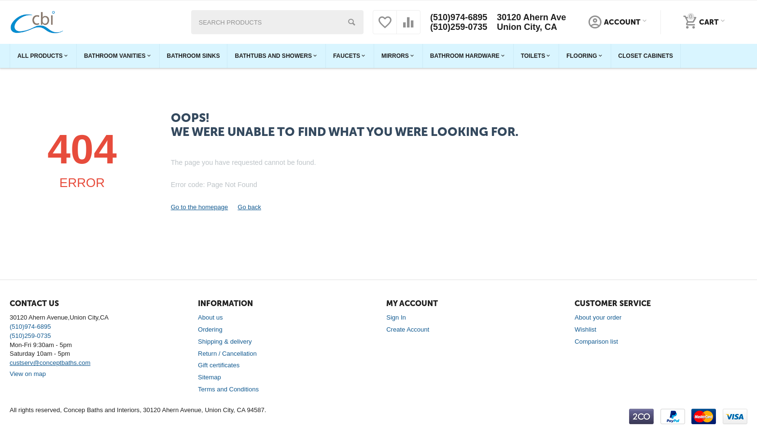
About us (210, 317)
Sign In (396, 317)
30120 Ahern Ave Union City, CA (531, 22)
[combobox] (277, 22)
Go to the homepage (199, 207)
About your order (598, 317)
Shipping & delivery (225, 341)
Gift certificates (218, 365)
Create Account (407, 329)
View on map (28, 373)
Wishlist (585, 329)
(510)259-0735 (458, 27)
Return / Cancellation (227, 353)
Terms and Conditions (228, 389)
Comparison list (596, 341)
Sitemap (209, 377)
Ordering (210, 329)
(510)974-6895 (458, 17)
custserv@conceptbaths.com (50, 362)
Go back (249, 207)
